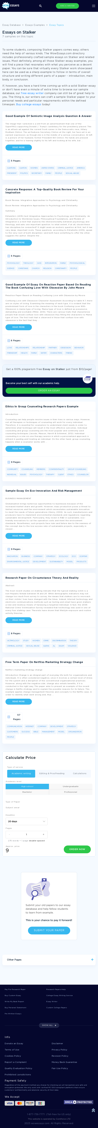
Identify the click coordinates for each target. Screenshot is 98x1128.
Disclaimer (57, 1044)
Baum (61, 646)
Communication (14, 726)
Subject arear (13, 807)
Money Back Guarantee (64, 1062)
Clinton (23, 168)
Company (38, 556)
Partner (53, 348)
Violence (72, 646)
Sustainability (56, 562)
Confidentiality (56, 469)
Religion (47, 268)
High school (27, 786)
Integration (50, 263)
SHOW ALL (47, 1025)
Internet (30, 726)
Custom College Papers (56, 1007)
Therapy (50, 474)
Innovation (12, 556)
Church (35, 268)
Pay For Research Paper (15, 989)
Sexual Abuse (72, 173)
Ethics (70, 474)
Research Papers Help (55, 989)
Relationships (22, 348)
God (39, 263)
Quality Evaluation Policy (18, 1068)
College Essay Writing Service (59, 995)
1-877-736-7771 (36, 1114)
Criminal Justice (65, 168)
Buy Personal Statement (15, 1007)
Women (34, 168)
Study (26, 641)
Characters (56, 353)
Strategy (50, 556)
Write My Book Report (14, 1001)
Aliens (46, 646)
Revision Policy (60, 1056)
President (11, 173)
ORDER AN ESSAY (49, 391)
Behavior (78, 348)
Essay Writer (51, 1001)
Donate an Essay (14, 1044)
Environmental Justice (18, 562)
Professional (70, 792)
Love (9, 348)
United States (47, 168)
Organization (74, 732)
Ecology (63, 556)
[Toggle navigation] (93, 6)
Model (70, 562)
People (58, 173)
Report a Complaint (16, 1062)
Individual (11, 474)
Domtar (83, 556)
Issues (23, 474)
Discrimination (59, 641)
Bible (35, 732)
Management (48, 732)
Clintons (11, 168)
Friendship (12, 353)
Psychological (77, 263)
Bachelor (27, 792)
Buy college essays (28, 104)
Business (25, 556)
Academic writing (19, 774)
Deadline (10, 815)
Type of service (15, 767)
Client (61, 474)
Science (10, 268)
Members (41, 469)
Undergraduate (71, 786)
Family (48, 173)
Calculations (78, 774)
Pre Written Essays (13, 1014)
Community (12, 469)
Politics (24, 173)
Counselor (82, 474)
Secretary (36, 173)
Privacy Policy (59, 1050)
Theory (73, 641)
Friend (69, 353)
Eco (74, 556)
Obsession (65, 348)
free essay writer (32, 93)
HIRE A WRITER (67, 6)
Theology (28, 263)
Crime (46, 641)
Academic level (13, 781)
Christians (23, 268)
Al (54, 646)
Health (24, 353)
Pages (9, 828)
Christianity (60, 268)
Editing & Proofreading (50, 774)
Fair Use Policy (60, 1068)
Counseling (27, 469)
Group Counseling (77, 469)
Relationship (39, 348)
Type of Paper (13, 802)
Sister (43, 353)
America (81, 168)
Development (39, 562)
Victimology (13, 641)
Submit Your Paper (49, 930)
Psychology (13, 263)
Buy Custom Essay (13, 995)
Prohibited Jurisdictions (18, 1075)
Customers (12, 732)
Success (26, 732)
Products (81, 562)
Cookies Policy (13, 1056)
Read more (19, 147)
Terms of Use (12, 1050)
